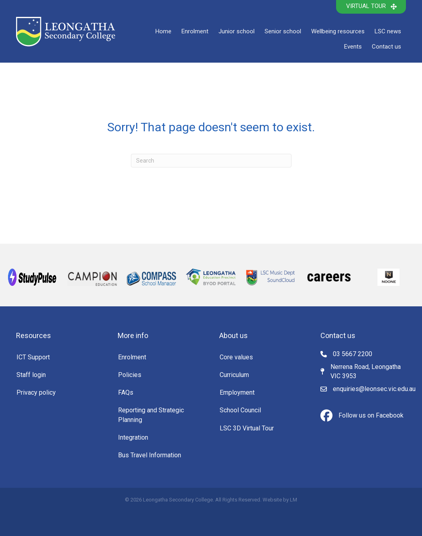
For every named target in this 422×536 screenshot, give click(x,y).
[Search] (211, 160)
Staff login (31, 375)
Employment (237, 392)
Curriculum (234, 375)
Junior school (236, 31)
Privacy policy (36, 392)
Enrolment (194, 31)
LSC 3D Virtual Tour (247, 428)
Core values (236, 357)
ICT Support (33, 357)
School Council (240, 410)
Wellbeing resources (338, 31)
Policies (129, 375)
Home (163, 31)
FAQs (125, 392)
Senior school (283, 31)
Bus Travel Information (149, 455)
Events (353, 46)
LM (293, 500)
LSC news (388, 31)
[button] (371, 7)
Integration (133, 437)
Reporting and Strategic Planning (151, 414)
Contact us (386, 46)
